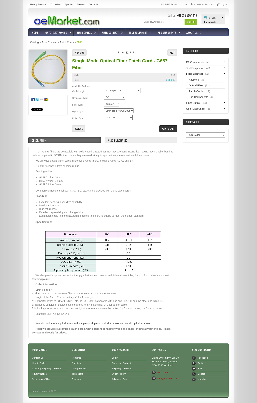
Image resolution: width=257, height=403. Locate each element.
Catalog (34, 42)
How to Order (39, 363)
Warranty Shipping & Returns (47, 368)
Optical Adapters (110, 323)
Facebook (203, 357)
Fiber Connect (111, 32)
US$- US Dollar (174, 4)
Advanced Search (121, 379)
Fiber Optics (85, 32)
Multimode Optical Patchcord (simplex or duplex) (73, 323)
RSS (200, 368)
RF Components (167, 32)
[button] (191, 22)
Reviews (81, 4)
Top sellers (56, 4)
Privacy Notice (39, 374)
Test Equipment (138, 32)
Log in (115, 357)
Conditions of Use (41, 379)
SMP (79, 42)
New (32, 4)
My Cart (213, 17)
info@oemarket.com (167, 378)
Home (35, 32)
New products (79, 368)
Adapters (194, 79)
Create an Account (121, 363)
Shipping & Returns (122, 368)
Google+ (202, 374)
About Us (192, 32)
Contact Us (37, 357)
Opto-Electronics (56, 32)
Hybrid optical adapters (137, 323)
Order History (119, 374)
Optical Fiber (196, 85)
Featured (42, 4)
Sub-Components (198, 97)
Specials (69, 4)
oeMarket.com (39, 391)
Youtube (202, 379)
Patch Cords (67, 42)
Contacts (93, 4)
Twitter (201, 363)
